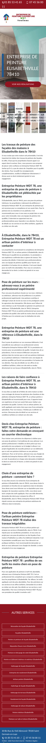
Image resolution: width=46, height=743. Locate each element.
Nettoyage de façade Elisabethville (23, 666)
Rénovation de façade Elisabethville (23, 626)
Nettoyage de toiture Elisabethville (23, 706)
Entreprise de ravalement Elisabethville (23, 673)
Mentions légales (31, 741)
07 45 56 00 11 (32, 737)
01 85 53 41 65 (12, 2)
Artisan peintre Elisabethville (23, 679)
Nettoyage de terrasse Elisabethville (23, 693)
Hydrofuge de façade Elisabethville (23, 686)
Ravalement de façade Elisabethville (23, 699)
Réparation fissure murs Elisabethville (23, 646)
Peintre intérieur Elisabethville (23, 712)
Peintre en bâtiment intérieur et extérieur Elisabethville (23, 659)
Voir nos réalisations (23, 84)
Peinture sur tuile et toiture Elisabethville (23, 719)
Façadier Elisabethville (23, 633)
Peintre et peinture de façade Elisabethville (23, 640)
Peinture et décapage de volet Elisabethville (23, 653)
